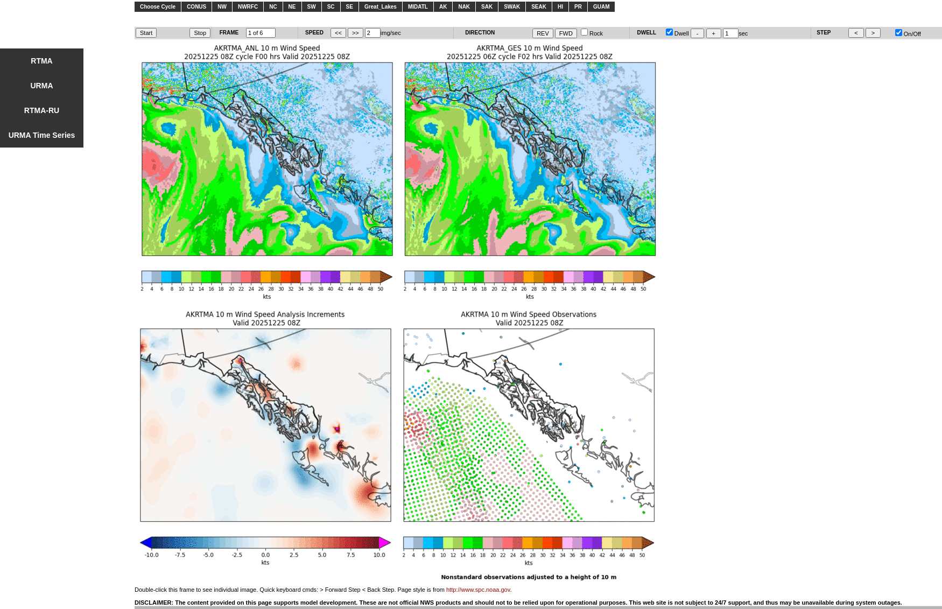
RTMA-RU (41, 110)
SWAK (512, 7)
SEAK (538, 7)
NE (292, 7)
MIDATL (418, 7)
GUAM (601, 7)
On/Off (908, 34)
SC (331, 7)
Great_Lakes (380, 7)
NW (222, 7)
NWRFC (248, 7)
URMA (42, 85)
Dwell (677, 33)
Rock (592, 33)
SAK (487, 7)
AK (443, 7)
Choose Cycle (157, 7)
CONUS (196, 7)
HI (560, 7)
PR (578, 7)
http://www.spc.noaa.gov (478, 589)
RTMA (41, 61)
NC (273, 7)
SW (311, 7)
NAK (464, 7)
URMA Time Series (42, 135)
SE (349, 7)
